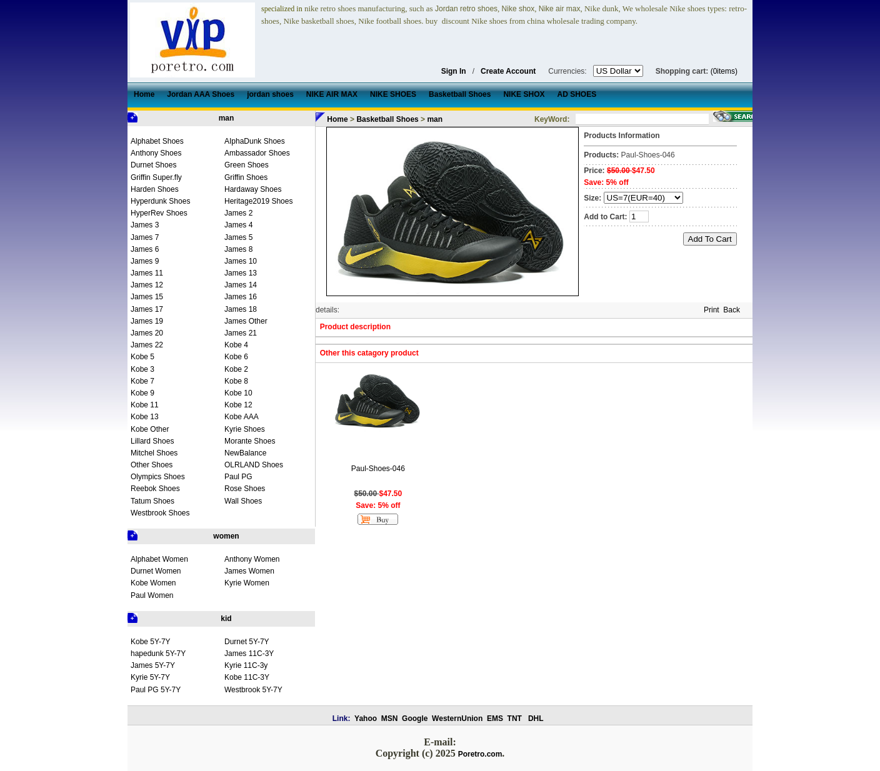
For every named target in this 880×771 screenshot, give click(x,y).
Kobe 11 (145, 404)
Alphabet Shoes (157, 141)
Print (711, 310)
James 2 (238, 213)
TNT (515, 718)
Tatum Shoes (152, 501)
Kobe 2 (236, 369)
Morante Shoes (249, 441)
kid (226, 618)
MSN (389, 718)
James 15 (147, 296)
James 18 (240, 309)
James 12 (147, 285)
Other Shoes (151, 464)
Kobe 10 (238, 393)
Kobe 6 (236, 356)
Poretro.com (480, 754)
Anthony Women (252, 559)
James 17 (147, 309)
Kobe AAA (241, 416)
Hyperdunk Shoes (160, 201)
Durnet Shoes (153, 165)
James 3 (145, 225)
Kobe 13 (145, 416)
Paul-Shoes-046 (378, 468)
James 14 (240, 285)
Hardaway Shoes (252, 189)
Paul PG (238, 476)
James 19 (147, 321)
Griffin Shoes (246, 177)
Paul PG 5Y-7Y (156, 689)
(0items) (724, 71)
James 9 (145, 261)
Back (731, 310)
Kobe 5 (142, 356)
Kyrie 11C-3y (246, 665)
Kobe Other (150, 429)
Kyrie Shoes (244, 429)
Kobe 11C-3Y (246, 677)
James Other (246, 321)
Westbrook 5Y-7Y (253, 689)
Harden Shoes (155, 189)
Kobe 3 (142, 369)
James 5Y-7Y (153, 665)
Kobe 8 (236, 381)
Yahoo (365, 718)
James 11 (147, 273)
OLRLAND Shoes (253, 464)
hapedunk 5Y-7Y (158, 653)
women (226, 536)
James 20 (147, 333)
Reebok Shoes (155, 488)
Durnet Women (156, 571)
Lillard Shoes (152, 441)
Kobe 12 (238, 404)
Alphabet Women (159, 559)
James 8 (238, 249)
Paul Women (152, 595)
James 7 (145, 237)
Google (415, 718)
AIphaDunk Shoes (254, 141)
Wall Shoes (243, 501)
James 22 (147, 345)
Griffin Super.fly (156, 177)
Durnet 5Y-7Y (246, 641)
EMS (495, 718)
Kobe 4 (236, 345)
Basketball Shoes (387, 119)
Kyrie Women (246, 583)
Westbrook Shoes (160, 513)
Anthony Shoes (156, 153)
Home (337, 119)
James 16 (240, 296)
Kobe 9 (142, 393)
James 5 (238, 237)
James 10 (240, 261)
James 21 (240, 333)
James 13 (240, 273)
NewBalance (245, 453)
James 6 (145, 249)
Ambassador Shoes (257, 153)
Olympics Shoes (158, 476)
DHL (536, 718)
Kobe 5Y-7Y (151, 641)
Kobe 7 (142, 381)
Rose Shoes (244, 488)
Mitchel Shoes (154, 453)
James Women (249, 571)
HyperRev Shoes (159, 213)
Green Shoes (246, 165)
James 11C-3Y (249, 653)
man (226, 118)
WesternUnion (457, 718)
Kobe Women (153, 583)
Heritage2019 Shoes (258, 201)
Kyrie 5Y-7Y (150, 677)
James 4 (238, 225)
